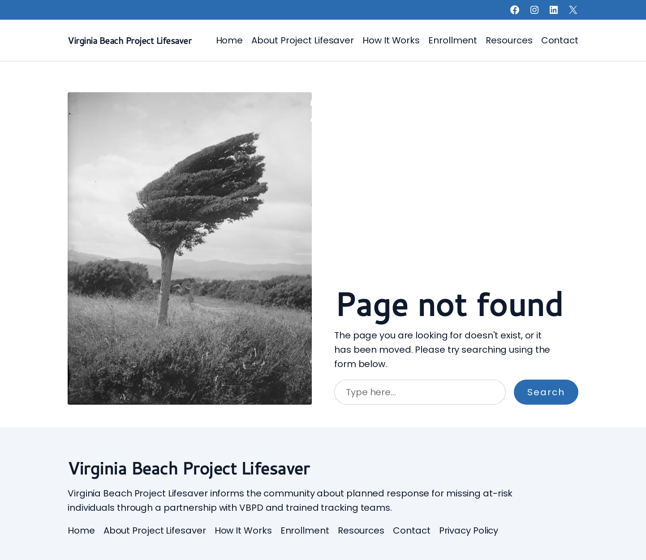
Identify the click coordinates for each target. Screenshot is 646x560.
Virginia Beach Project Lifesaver (129, 40)
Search (546, 392)
